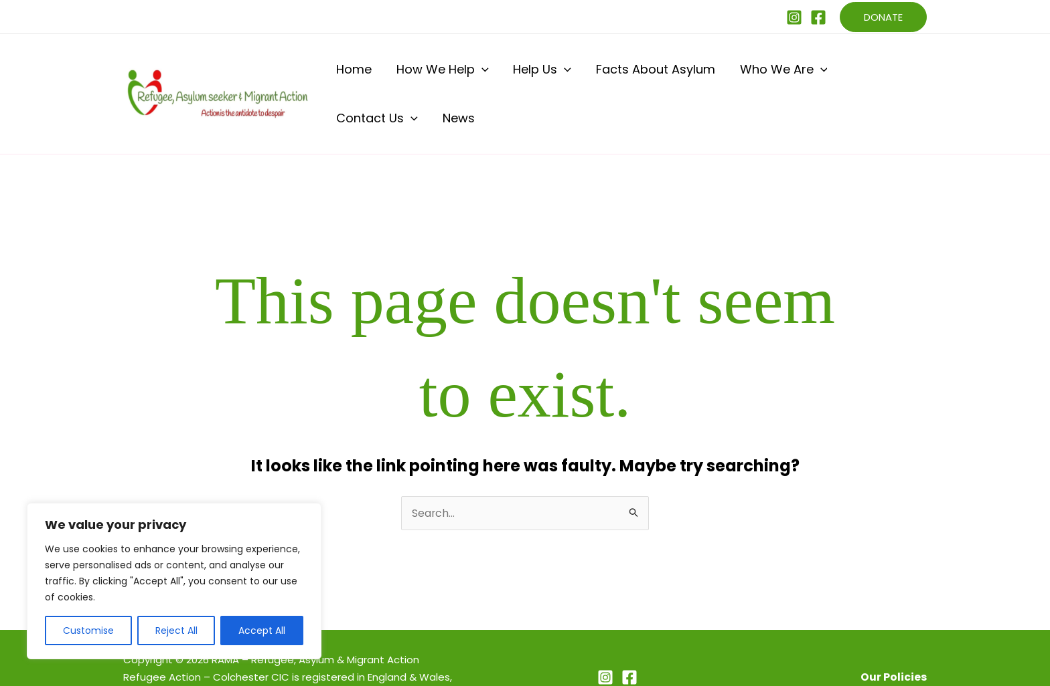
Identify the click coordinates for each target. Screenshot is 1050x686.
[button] (883, 17)
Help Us (517, 74)
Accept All (261, 630)
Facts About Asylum (618, 74)
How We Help (428, 74)
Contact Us (834, 74)
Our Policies (893, 639)
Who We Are (735, 74)
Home (351, 74)
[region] (174, 581)
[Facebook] (818, 17)
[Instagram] (794, 17)
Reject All (176, 630)
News (904, 74)
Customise (88, 630)
